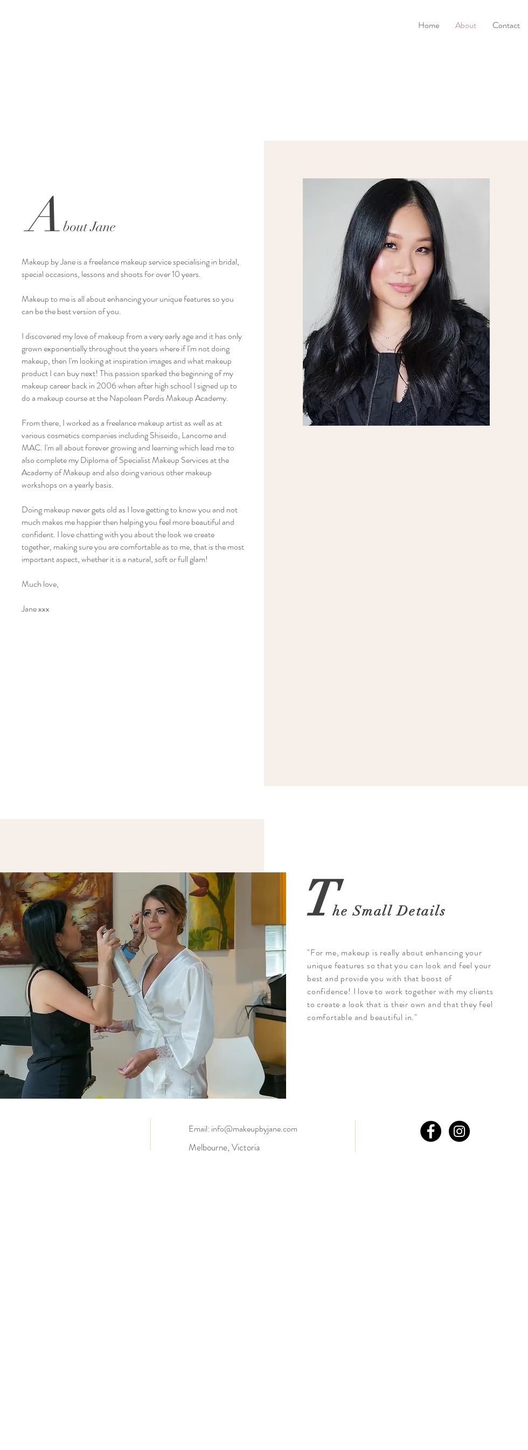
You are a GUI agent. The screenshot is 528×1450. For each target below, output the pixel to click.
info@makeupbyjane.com (254, 1128)
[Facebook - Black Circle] (430, 1131)
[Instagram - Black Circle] (459, 1131)
